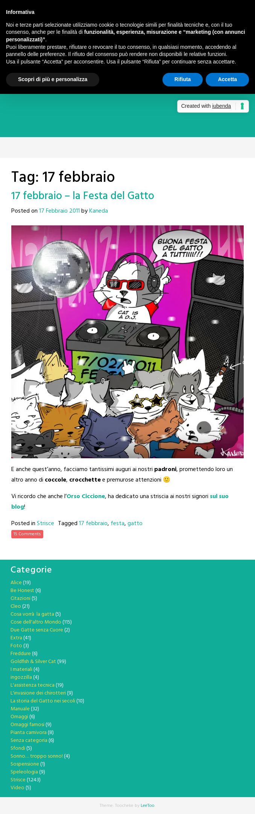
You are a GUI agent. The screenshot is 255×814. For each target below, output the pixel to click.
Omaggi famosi (27, 724)
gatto (135, 524)
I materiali (21, 669)
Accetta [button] (227, 79)
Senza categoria (29, 740)
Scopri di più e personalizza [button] (52, 79)
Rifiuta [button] (183, 79)
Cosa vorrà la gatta (32, 614)
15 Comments (27, 534)
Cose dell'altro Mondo (36, 622)
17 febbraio (93, 524)
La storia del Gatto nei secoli (43, 701)
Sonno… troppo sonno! (37, 756)
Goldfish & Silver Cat (33, 661)
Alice (16, 582)
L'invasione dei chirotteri (38, 693)
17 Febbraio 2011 (59, 211)
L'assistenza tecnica (33, 685)
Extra (16, 638)
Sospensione (25, 764)
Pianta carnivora (29, 732)
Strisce (45, 524)
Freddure (21, 653)
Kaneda (98, 211)
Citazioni (20, 598)
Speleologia (24, 772)
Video (17, 788)
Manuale (20, 709)
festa (117, 524)
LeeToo (148, 805)
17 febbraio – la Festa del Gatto (82, 196)
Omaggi (19, 717)
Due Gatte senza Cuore (37, 630)
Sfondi (18, 748)
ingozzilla (21, 677)
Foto (16, 646)
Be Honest (22, 590)
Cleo (16, 606)
